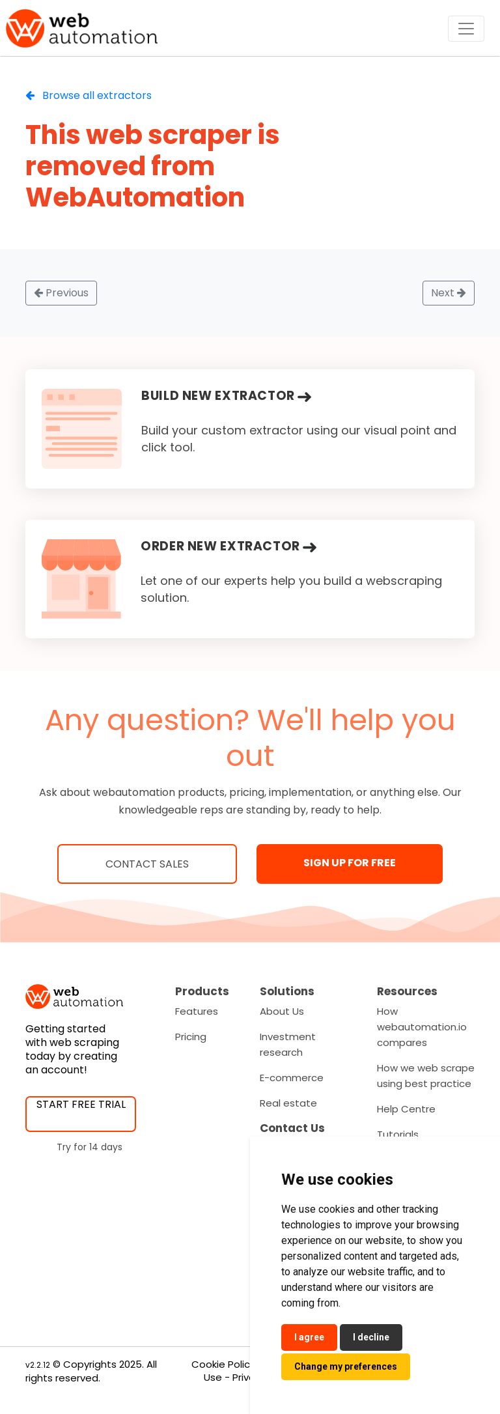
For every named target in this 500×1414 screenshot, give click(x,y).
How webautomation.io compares (422, 1026)
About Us (282, 1011)
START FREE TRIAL (81, 1104)
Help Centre (406, 1109)
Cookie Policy (223, 1364)
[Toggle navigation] (466, 29)
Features (196, 1011)
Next (448, 292)
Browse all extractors (88, 95)
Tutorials (398, 1134)
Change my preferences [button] (345, 1366)
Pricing (190, 1036)
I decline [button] (371, 1337)
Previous (61, 292)
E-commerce (292, 1077)
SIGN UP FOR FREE (349, 862)
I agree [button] (309, 1337)
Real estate (288, 1103)
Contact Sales (147, 863)
